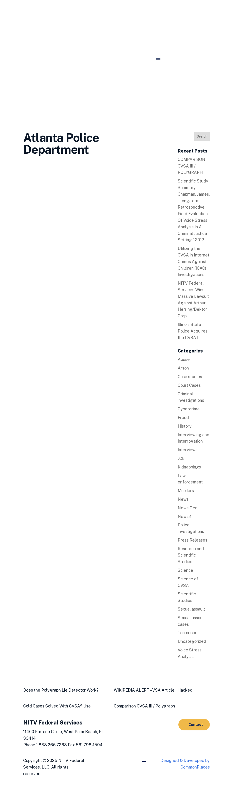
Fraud (183, 417)
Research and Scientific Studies (191, 555)
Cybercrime (189, 409)
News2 (184, 516)
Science (185, 570)
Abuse (184, 359)
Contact (195, 724)
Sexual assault (191, 609)
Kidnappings (189, 467)
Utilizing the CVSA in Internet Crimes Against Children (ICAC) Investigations (193, 261)
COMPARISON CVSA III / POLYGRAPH (191, 166)
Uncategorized (192, 641)
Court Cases (189, 385)
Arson (183, 368)
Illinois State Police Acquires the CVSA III (193, 331)
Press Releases (192, 540)
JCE (181, 458)
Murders (186, 490)
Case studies (190, 376)
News (183, 499)
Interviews (188, 449)
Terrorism (187, 632)
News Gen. (188, 507)
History (185, 426)
